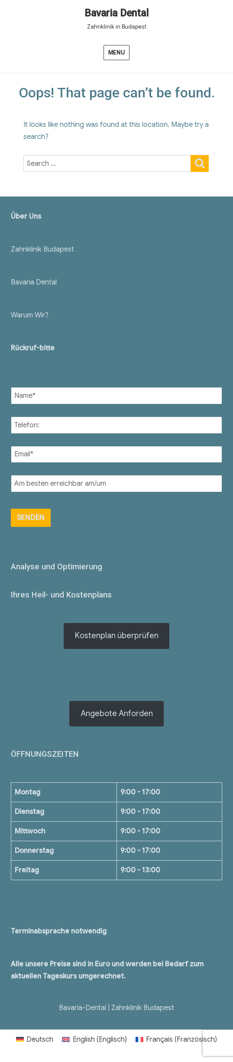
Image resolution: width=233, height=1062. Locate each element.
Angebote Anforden (117, 713)
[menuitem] (35, 1039)
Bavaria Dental (116, 13)
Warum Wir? (30, 315)
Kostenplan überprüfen (117, 635)
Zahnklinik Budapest (42, 249)
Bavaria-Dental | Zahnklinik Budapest (116, 1008)
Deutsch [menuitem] (39, 1039)
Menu (116, 52)
